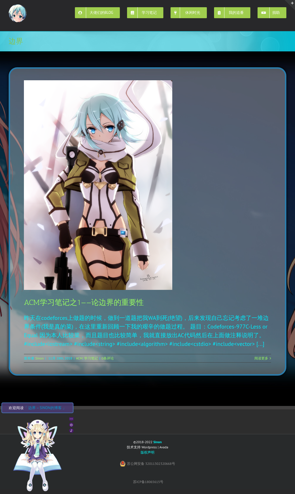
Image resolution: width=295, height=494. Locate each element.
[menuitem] (101, 12)
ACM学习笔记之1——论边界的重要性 (84, 302)
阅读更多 (261, 358)
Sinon (39, 358)
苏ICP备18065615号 (148, 482)
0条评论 (108, 358)
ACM (79, 358)
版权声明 (147, 452)
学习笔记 (91, 358)
